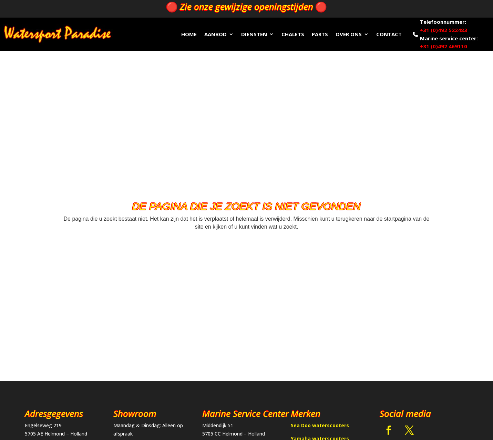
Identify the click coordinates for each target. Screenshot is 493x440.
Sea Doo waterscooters (320, 425)
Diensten (254, 34)
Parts (320, 34)
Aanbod (215, 34)
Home (189, 34)
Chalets (292, 34)
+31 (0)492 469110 (443, 46)
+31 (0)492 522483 (443, 30)
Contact (389, 34)
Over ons (349, 34)
